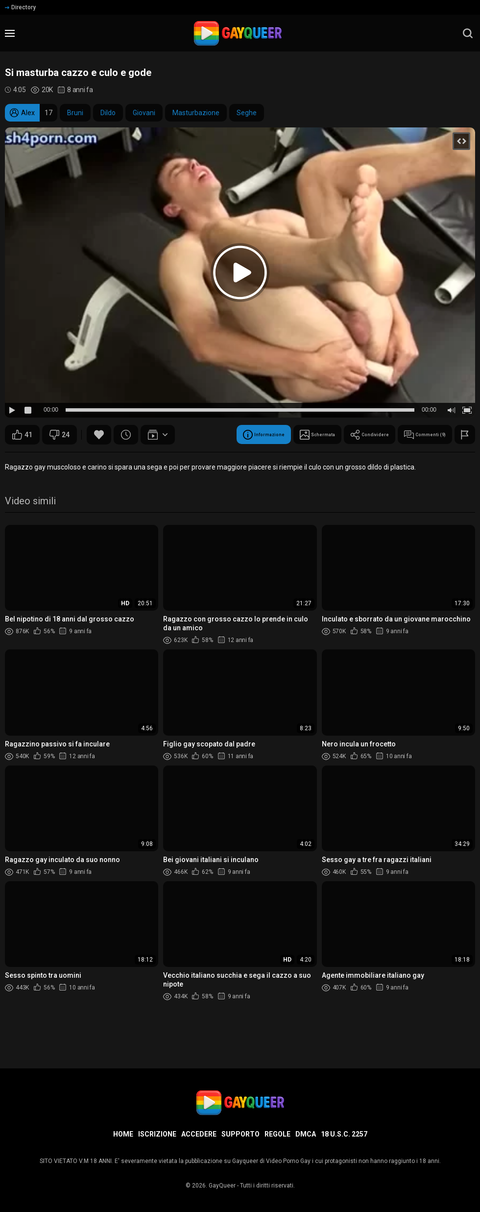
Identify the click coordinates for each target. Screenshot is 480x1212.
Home (123, 1134)
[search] (467, 33)
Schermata (109, 459)
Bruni (75, 113)
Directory (20, 7)
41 (22, 435)
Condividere (176, 459)
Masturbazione (195, 113)
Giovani (144, 113)
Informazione (40, 459)
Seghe (247, 113)
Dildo (108, 113)
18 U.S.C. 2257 (344, 1134)
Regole (277, 1134)
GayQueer (222, 1185)
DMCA (305, 1134)
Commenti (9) (247, 459)
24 (59, 435)
